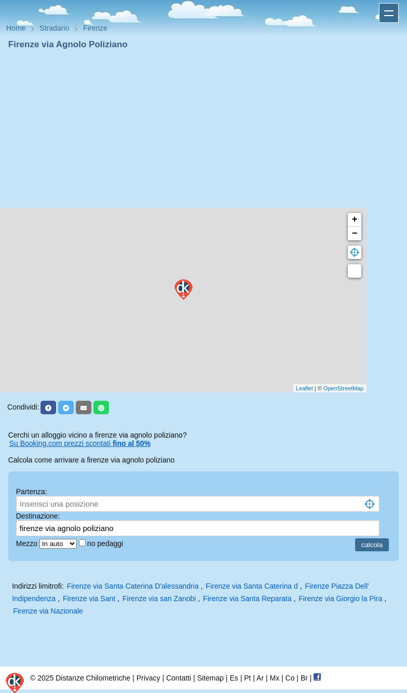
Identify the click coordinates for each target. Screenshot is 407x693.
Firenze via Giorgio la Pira (340, 598)
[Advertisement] (203, 128)
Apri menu (389, 13)
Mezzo (27, 543)
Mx (274, 678)
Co (290, 678)
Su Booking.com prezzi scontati (80, 443)
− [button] (355, 233)
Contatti (178, 678)
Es (233, 678)
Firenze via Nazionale (48, 611)
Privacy (148, 678)
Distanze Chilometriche (93, 678)
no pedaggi (106, 543)
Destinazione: (38, 516)
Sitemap (210, 678)
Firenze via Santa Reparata (247, 598)
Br (304, 678)
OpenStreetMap (343, 388)
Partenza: (31, 491)
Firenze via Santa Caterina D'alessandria (133, 586)
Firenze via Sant (89, 598)
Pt (247, 678)
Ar (260, 678)
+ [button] (355, 219)
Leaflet (304, 388)
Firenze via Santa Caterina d (251, 586)
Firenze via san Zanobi (159, 598)
